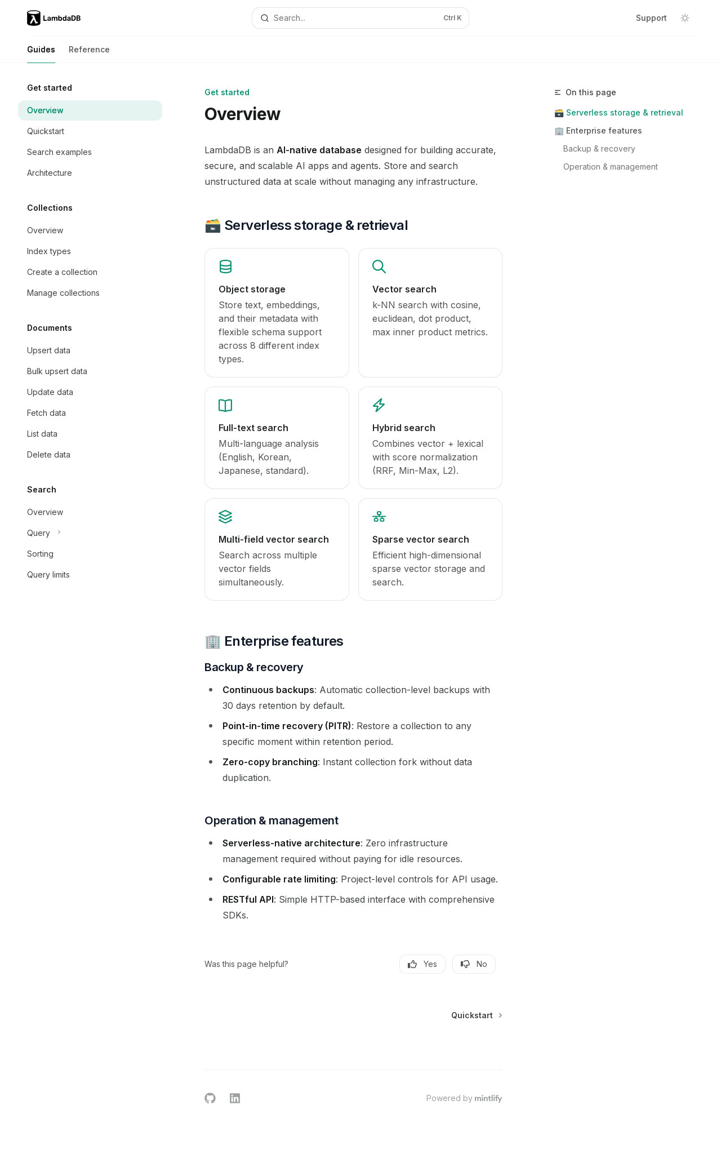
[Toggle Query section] (90, 533)
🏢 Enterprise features (598, 130)
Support (651, 18)
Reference (89, 54)
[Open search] (360, 18)
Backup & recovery (599, 148)
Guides (41, 54)
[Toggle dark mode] (685, 18)
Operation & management (610, 166)
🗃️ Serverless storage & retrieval (618, 112)
